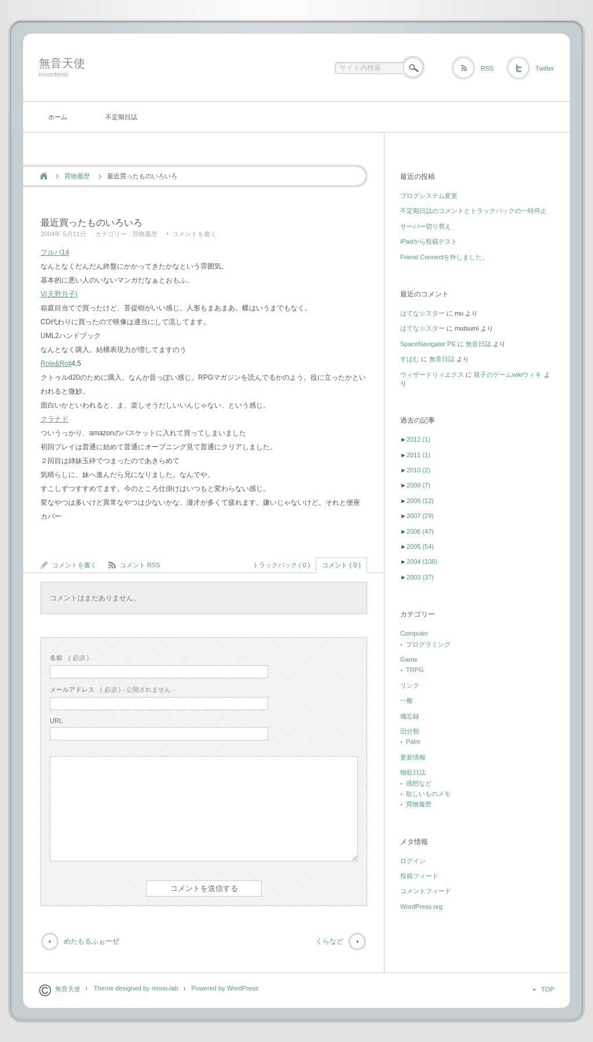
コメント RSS (140, 565)
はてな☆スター (422, 313)
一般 (406, 700)
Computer (414, 633)
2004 (422, 561)
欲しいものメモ (428, 793)
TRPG (415, 669)
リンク (409, 685)
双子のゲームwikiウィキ (507, 374)
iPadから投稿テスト (428, 241)
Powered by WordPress (225, 988)
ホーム (57, 116)
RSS (487, 68)
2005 (420, 546)
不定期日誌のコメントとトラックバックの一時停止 (473, 210)
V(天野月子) (59, 294)
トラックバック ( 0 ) (281, 565)
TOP (547, 989)
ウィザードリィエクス (432, 374)
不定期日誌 (121, 116)
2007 (420, 515)
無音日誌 (478, 343)
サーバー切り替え (425, 226)
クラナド (54, 419)
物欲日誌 (413, 772)
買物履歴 (77, 176)
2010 (418, 470)
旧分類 (409, 731)
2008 (420, 500)
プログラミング (428, 644)
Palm (413, 741)
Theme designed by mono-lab (136, 988)
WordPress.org (421, 906)
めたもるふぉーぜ (91, 941)
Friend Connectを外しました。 (444, 257)
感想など (418, 783)
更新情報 (413, 757)
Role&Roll (56, 363)
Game (409, 659)
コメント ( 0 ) (341, 565)
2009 (418, 485)
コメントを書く (194, 233)
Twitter (545, 68)
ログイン (413, 860)
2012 (418, 439)
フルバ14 (55, 252)
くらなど (329, 941)
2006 (420, 531)
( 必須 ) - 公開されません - (112, 689)
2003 (420, 577)
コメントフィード (425, 890)
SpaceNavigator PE (428, 343)
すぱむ (409, 358)
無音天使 (62, 63)
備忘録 (409, 716)
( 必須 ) (69, 657)
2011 (418, 455)
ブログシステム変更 (428, 195)
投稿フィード (419, 875)
